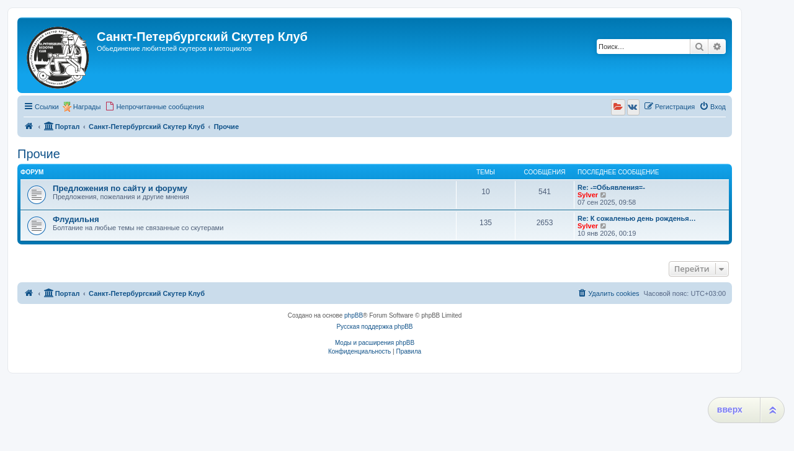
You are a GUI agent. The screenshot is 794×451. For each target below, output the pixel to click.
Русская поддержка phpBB (374, 326)
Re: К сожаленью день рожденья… (637, 218)
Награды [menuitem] (87, 106)
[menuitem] (154, 106)
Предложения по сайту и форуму (120, 188)
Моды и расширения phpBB (374, 342)
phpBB (353, 315)
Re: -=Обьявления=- (611, 187)
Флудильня (76, 219)
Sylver (588, 195)
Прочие (38, 154)
